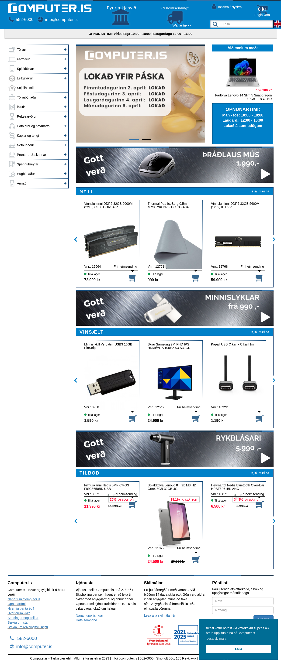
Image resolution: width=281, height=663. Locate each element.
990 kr (153, 280)
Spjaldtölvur (25, 69)
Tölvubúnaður (27, 97)
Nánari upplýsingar (89, 615)
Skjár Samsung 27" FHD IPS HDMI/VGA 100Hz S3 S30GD (169, 346)
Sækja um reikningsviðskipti (28, 627)
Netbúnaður (25, 145)
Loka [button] (238, 649)
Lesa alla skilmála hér (160, 615)
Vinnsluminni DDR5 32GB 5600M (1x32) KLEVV (235, 205)
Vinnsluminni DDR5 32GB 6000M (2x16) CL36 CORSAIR (108, 205)
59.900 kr (219, 280)
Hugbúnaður (26, 174)
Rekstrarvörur (27, 116)
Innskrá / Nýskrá (227, 6)
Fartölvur (23, 59)
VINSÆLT (92, 332)
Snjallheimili (25, 88)
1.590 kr (91, 421)
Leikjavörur (25, 78)
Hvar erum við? (19, 613)
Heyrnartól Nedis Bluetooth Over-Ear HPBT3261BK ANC (237, 487)
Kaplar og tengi (28, 135)
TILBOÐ (90, 472)
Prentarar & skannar (31, 155)
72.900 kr (92, 280)
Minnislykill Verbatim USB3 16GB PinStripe (108, 346)
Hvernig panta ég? (21, 608)
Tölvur (21, 49)
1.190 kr (218, 421)
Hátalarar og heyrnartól (33, 126)
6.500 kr (218, 506)
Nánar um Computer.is (24, 599)
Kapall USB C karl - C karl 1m (232, 344)
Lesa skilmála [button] (216, 638)
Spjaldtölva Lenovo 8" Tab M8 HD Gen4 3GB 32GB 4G (172, 487)
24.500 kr (156, 562)
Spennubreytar (27, 164)
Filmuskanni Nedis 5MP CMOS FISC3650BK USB (106, 487)
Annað (21, 183)
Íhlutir (21, 107)
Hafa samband (86, 620)
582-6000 (21, 19)
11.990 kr (92, 506)
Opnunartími (17, 604)
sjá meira (260, 191)
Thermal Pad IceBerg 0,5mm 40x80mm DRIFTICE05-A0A (168, 205)
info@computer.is (57, 19)
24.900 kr (156, 421)
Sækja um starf (19, 622)
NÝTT (87, 191)
